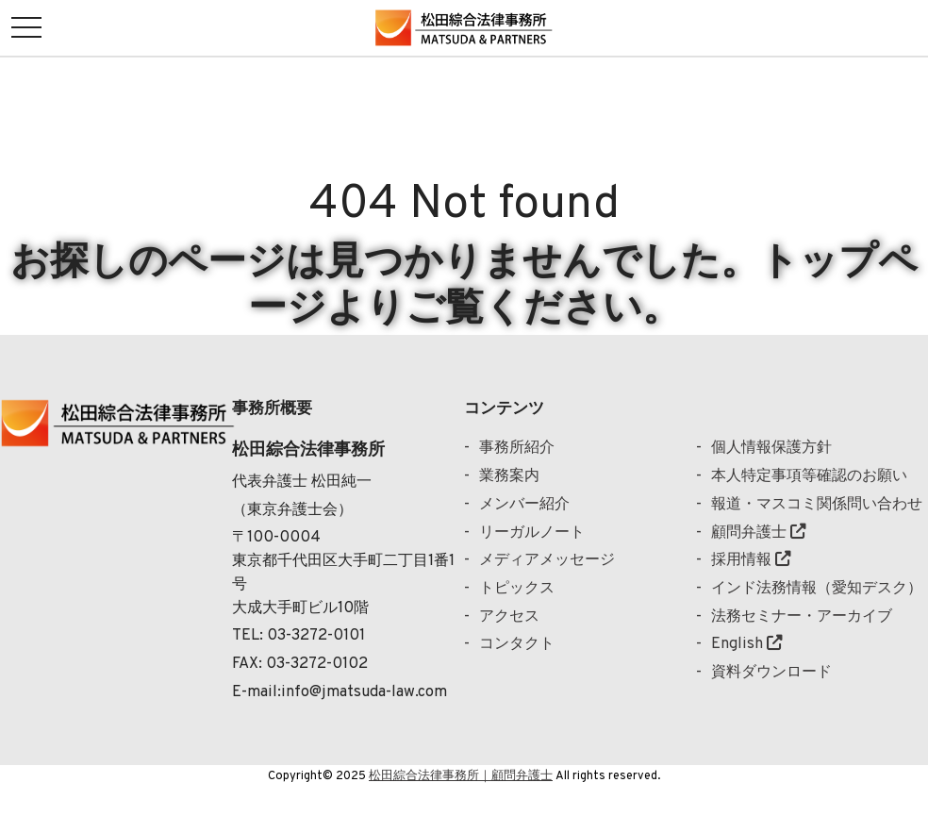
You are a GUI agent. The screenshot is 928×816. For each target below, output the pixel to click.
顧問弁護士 (758, 532)
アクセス (509, 616)
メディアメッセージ (547, 560)
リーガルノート (532, 532)
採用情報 (750, 560)
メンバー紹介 (524, 504)
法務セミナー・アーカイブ (801, 616)
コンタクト (517, 644)
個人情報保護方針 (771, 448)
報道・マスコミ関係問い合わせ (816, 504)
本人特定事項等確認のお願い (809, 476)
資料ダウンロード (771, 672)
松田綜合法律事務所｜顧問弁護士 (461, 776)
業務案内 (509, 476)
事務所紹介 (517, 448)
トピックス (517, 588)
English (746, 644)
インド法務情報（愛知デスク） (816, 588)
